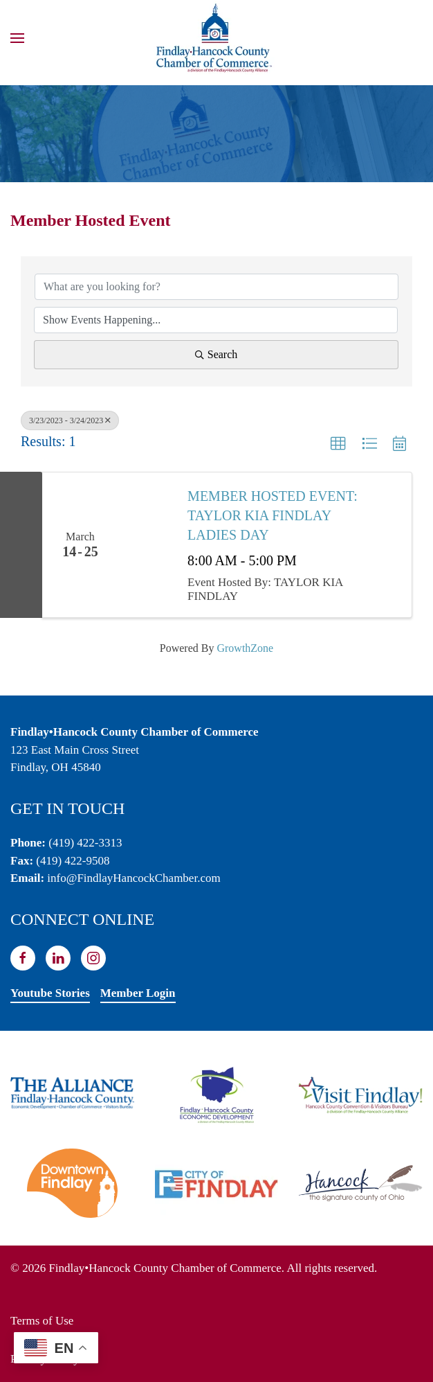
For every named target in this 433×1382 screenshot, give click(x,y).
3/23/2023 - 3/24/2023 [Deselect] (70, 420)
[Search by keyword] (216, 287)
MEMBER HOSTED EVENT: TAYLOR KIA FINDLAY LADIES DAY (272, 515)
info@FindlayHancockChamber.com (133, 878)
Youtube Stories (50, 993)
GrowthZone (245, 648)
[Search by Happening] (216, 320)
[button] (17, 38)
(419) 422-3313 (85, 842)
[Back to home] (216, 38)
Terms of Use (41, 1320)
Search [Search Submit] (216, 354)
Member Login (138, 993)
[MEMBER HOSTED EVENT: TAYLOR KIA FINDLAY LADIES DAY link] (146, 545)
